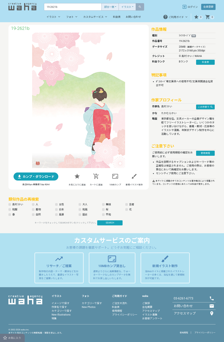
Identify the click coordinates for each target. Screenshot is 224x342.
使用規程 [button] (205, 153)
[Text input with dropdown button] (73, 7)
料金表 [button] (205, 62)
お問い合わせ (133, 16)
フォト (72, 17)
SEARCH (110, 222)
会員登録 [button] (208, 6)
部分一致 (109, 7)
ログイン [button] (190, 6)
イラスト (126, 7)
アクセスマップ (151, 310)
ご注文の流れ (119, 303)
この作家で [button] (205, 106)
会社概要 (147, 307)
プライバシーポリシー (124, 314)
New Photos (89, 307)
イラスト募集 (149, 314)
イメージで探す (60, 303)
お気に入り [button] (12, 337)
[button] (198, 17)
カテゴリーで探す (62, 310)
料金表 (117, 16)
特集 (54, 318)
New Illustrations (61, 314)
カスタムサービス (95, 17)
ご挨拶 (146, 303)
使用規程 (117, 310)
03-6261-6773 (183, 298)
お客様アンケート (152, 318)
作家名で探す (59, 307)
